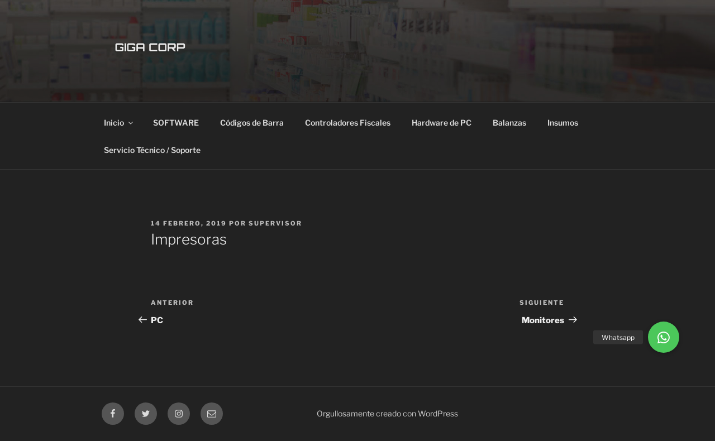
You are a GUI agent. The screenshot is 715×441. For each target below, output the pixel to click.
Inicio (119, 122)
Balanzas (509, 122)
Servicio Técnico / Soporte (152, 150)
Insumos (562, 122)
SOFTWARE (176, 122)
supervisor (275, 223)
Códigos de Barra (252, 122)
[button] (663, 337)
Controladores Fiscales (347, 122)
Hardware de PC (441, 122)
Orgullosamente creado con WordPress (387, 413)
